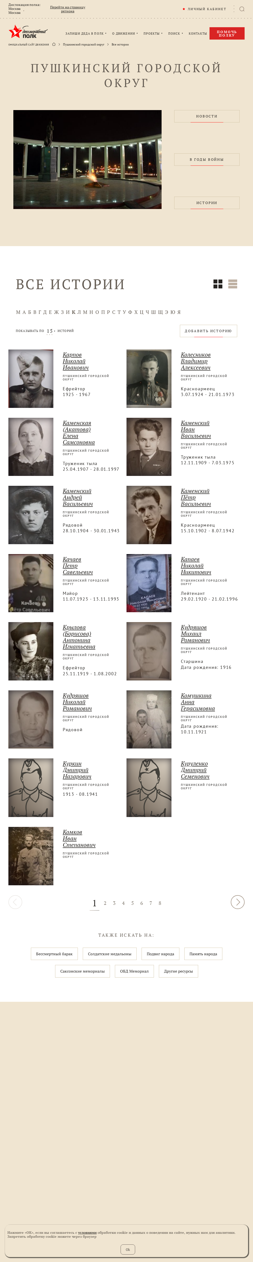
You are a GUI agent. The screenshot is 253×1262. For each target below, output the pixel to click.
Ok (128, 1249)
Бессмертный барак (54, 954)
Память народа (203, 954)
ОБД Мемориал (134, 971)
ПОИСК (174, 33)
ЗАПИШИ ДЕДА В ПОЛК (84, 33)
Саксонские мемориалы (82, 971)
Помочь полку (227, 33)
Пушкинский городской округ (83, 44)
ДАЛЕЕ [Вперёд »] (238, 902)
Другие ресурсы (178, 971)
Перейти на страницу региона (67, 9)
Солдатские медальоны (109, 954)
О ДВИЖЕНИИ (123, 33)
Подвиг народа (160, 954)
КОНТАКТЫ (198, 33)
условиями (87, 1232)
